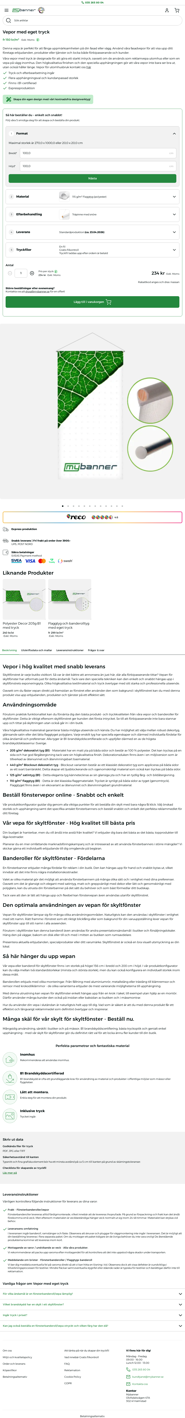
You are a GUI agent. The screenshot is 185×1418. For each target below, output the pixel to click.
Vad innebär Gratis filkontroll (81, 1357)
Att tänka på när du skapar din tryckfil (86, 1350)
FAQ (67, 1363)
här (88, 67)
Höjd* (12, 166)
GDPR (68, 1383)
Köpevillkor (10, 1370)
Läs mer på (10, 1172)
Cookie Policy (72, 1376)
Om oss (7, 1350)
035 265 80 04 (92, 2)
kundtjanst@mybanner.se (148, 1376)
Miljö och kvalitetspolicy (17, 1357)
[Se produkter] (24, 608)
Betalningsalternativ (15, 1376)
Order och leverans (14, 1363)
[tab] (62, 506)
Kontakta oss (140, 1384)
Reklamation (72, 1370)
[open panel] (92, 133)
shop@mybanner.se (37, 291)
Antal (10, 265)
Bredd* (13, 153)
